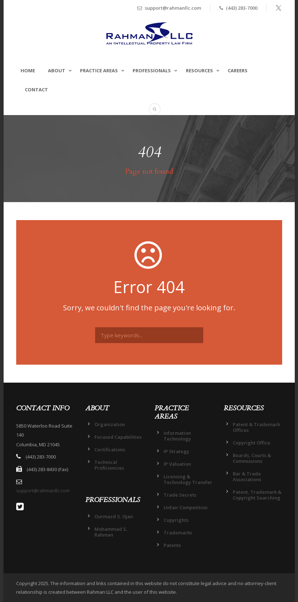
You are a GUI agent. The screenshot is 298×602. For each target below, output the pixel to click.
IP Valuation (177, 464)
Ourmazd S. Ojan (113, 516)
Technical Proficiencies (109, 465)
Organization (109, 424)
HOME (28, 70)
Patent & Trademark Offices (256, 427)
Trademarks (178, 532)
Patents (172, 545)
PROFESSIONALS (152, 70)
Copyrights (176, 520)
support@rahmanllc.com (43, 490)
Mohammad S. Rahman (110, 532)
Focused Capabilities (118, 437)
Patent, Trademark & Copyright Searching (257, 495)
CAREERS (238, 70)
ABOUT (56, 70)
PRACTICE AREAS (99, 70)
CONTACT (36, 89)
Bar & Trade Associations (247, 476)
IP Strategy (176, 451)
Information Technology (177, 436)
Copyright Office (251, 442)
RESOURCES (199, 70)
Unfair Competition (186, 507)
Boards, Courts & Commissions (252, 458)
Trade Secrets (180, 495)
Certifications (109, 449)
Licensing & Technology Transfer (188, 479)
